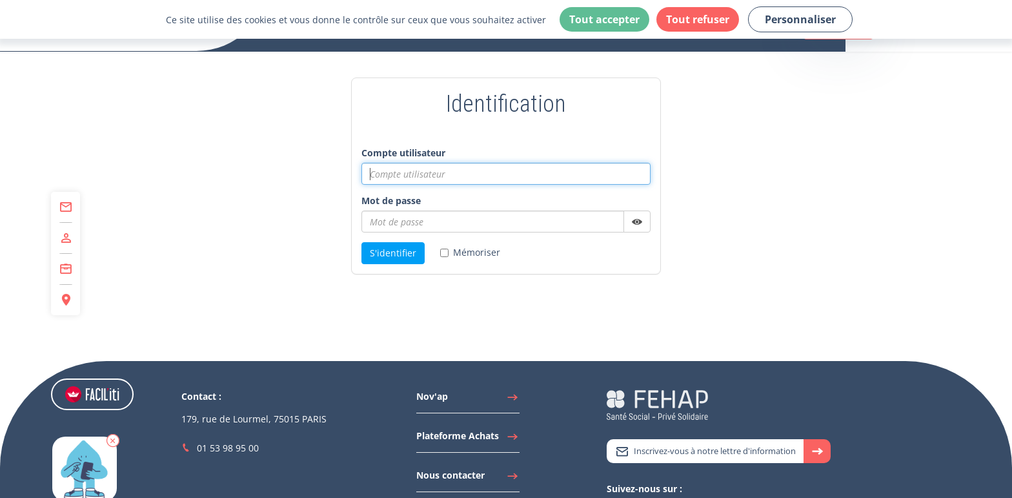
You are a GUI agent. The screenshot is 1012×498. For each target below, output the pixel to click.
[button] (112, 440)
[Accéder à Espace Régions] (65, 300)
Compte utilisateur (403, 153)
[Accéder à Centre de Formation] (65, 269)
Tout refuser (697, 19)
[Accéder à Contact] (65, 207)
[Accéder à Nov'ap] (468, 400)
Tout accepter (604, 19)
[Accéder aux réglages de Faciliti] (92, 394)
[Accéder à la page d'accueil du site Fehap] (657, 404)
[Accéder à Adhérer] (65, 238)
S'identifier (393, 253)
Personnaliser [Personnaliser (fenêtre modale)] (800, 19)
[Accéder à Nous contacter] (468, 478)
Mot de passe (391, 200)
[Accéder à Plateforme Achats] (468, 439)
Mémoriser (470, 252)
